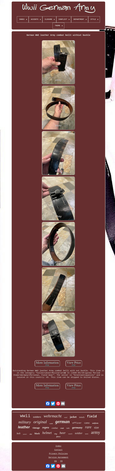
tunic (86, 434)
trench (81, 417)
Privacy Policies (58, 454)
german (62, 421)
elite (31, 434)
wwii (25, 416)
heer (63, 433)
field (92, 416)
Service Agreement (58, 457)
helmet (47, 433)
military (24, 422)
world (51, 423)
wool (65, 417)
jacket (73, 416)
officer (77, 423)
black (37, 433)
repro (45, 427)
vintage (36, 428)
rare (88, 427)
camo (87, 422)
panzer (25, 434)
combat (55, 428)
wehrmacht (53, 416)
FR (61, 461)
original (40, 421)
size (96, 427)
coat (62, 428)
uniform (95, 423)
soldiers (37, 417)
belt (18, 433)
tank (67, 428)
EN (55, 461)
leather (24, 427)
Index (58, 446)
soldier (78, 433)
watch (70, 434)
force (58, 437)
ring (55, 434)
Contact (58, 450)
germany (77, 427)
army (95, 432)
